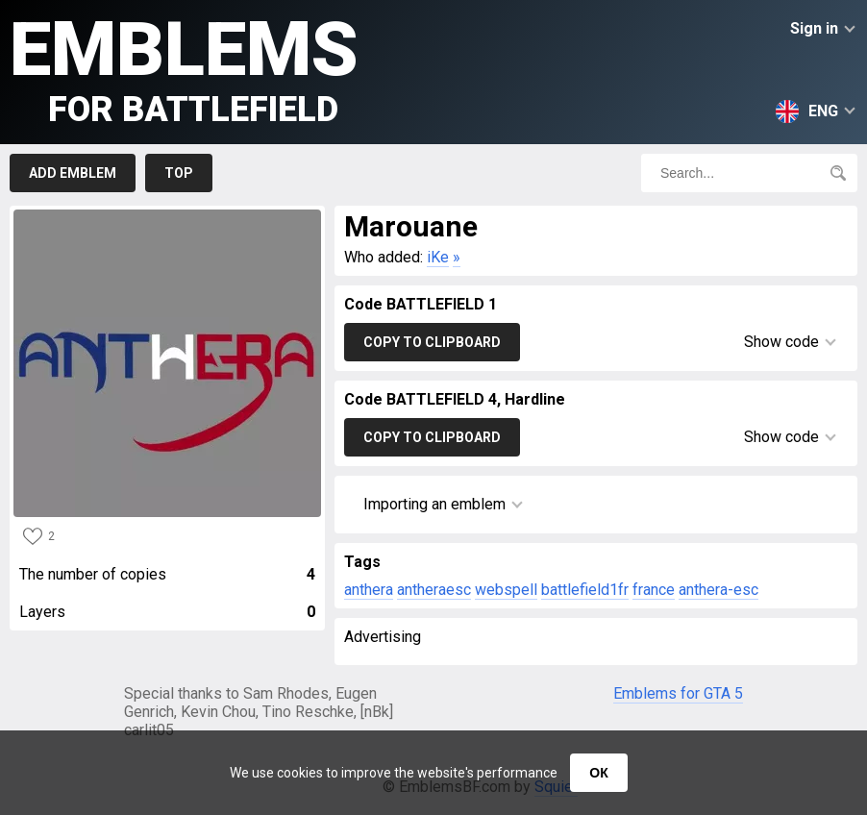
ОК (598, 772)
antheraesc (434, 589)
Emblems (184, 68)
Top (178, 173)
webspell (506, 589)
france (653, 589)
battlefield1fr (585, 589)
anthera (368, 589)
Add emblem (72, 173)
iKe (438, 257)
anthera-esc (718, 589)
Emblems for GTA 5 (678, 693)
